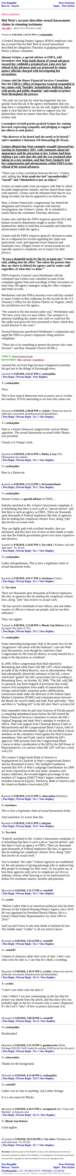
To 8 (35, 1078)
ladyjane (46, 823)
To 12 (36, 1021)
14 (2, 1045)
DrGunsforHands (51, 484)
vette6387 (48, 890)
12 (2, 971)
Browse (5, 5)
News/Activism (66, 2)
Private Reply (23, 377)
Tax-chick (47, 544)
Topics (56, 5)
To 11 (36, 977)
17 (2, 1139)
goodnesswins (50, 1045)
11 (2, 941)
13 (2, 1018)
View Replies (40, 377)
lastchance (47, 578)
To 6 (35, 826)
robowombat (49, 796)
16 (2, 1109)
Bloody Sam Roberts (53, 625)
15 (2, 1075)
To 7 (35, 1145)
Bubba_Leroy (49, 454)
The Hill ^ (6, 28)
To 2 (35, 944)
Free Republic (9, 2)
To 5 (35, 631)
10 (2, 890)
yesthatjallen (49, 374)
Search (15, 5)
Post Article (68, 5)
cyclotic (46, 410)
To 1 (35, 416)
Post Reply (9, 377)
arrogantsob (49, 1109)
